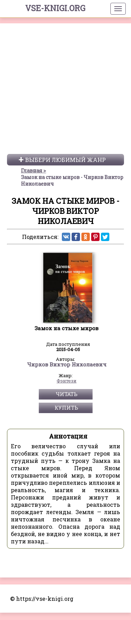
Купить (67, 526)
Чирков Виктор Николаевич (67, 483)
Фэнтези (67, 500)
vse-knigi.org (55, 8)
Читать (67, 512)
